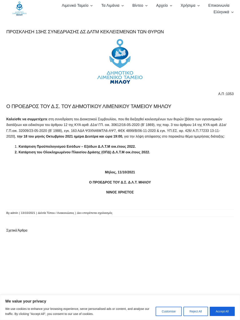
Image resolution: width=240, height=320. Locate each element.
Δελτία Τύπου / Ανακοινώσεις (56, 213)
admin (14, 213)
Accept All (222, 311)
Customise (169, 311)
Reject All (196, 311)
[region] (120, 307)
